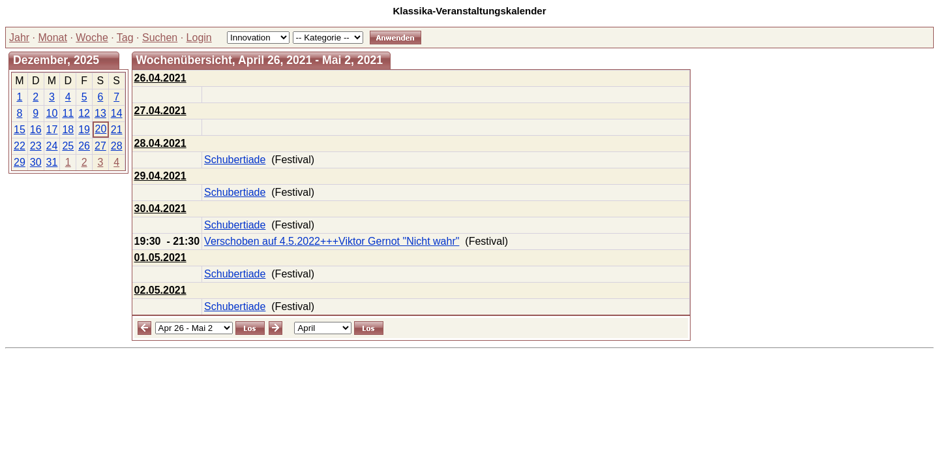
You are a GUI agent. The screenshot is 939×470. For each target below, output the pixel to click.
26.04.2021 (160, 78)
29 (19, 162)
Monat (52, 37)
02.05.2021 (160, 290)
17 (52, 129)
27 (100, 145)
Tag (125, 37)
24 (52, 145)
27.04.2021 (160, 110)
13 (100, 113)
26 (84, 145)
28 (117, 145)
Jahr (19, 37)
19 (84, 129)
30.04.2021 (160, 208)
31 (52, 162)
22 (19, 145)
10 (52, 113)
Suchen (159, 37)
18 (68, 129)
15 (19, 129)
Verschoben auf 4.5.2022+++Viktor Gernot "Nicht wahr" (331, 241)
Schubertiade (234, 159)
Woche (92, 37)
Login (199, 37)
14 (117, 113)
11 (68, 113)
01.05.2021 (160, 257)
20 (100, 128)
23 (36, 145)
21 (117, 129)
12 (84, 113)
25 (68, 145)
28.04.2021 (160, 143)
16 (36, 129)
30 (36, 162)
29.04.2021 (160, 175)
